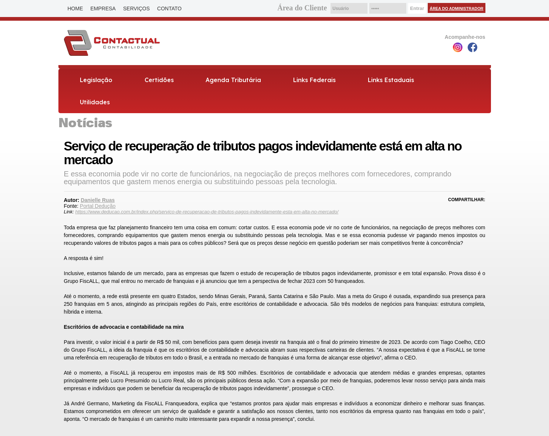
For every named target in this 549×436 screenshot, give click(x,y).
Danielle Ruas (98, 200)
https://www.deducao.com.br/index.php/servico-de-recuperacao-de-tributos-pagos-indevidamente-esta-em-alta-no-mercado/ (207, 211)
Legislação (96, 80)
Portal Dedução (98, 206)
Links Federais (314, 80)
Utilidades (95, 102)
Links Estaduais (391, 80)
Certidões (159, 80)
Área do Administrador (456, 8)
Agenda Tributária (233, 80)
